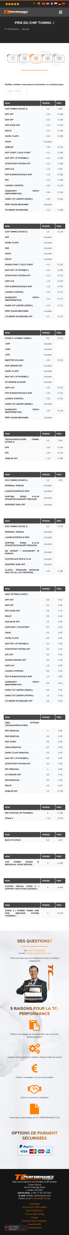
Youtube (47, 1198)
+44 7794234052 (36, 950)
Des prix (25, 29)
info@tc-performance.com (38, 953)
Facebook (36, 1198)
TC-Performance (12, 29)
